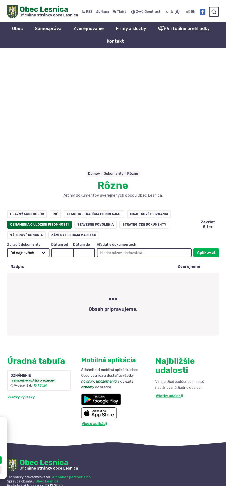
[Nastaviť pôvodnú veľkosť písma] (172, 11)
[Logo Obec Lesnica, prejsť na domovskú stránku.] (42, 11)
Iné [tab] (55, 108)
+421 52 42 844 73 (182, 466)
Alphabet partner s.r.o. (72, 371)
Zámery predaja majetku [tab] (73, 129)
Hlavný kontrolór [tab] (27, 108)
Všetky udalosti (169, 290)
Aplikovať (208, 148)
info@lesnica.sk (179, 471)
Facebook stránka (182, 476)
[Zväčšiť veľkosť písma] (177, 11)
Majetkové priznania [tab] (149, 108)
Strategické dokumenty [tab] (144, 119)
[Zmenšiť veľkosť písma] (167, 11)
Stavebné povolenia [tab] (95, 119)
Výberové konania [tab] (26, 129)
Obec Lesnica (46, 375)
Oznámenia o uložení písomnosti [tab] (39, 119)
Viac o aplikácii (94, 318)
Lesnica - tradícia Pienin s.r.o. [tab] (94, 108)
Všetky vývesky (21, 292)
